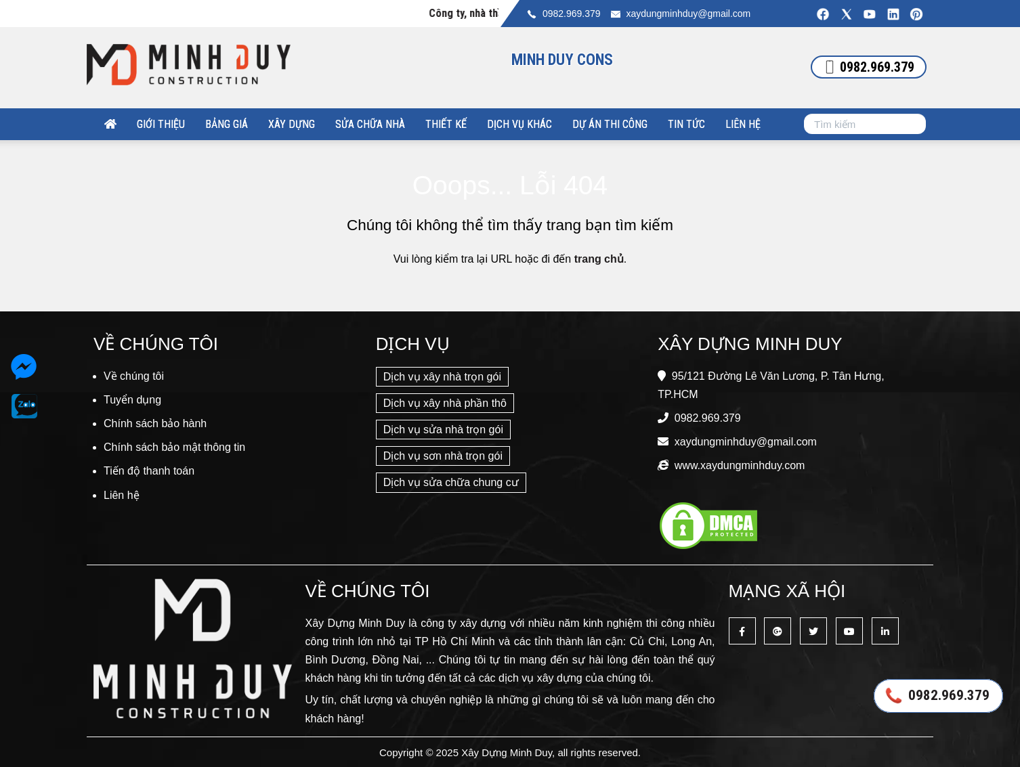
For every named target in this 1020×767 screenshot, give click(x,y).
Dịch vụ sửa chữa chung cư (451, 482)
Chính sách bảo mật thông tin (174, 447)
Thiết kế (446, 124)
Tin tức (686, 124)
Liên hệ (743, 124)
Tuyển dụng (132, 400)
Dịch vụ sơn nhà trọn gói (443, 456)
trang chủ (599, 259)
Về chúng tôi (134, 376)
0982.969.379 (572, 13)
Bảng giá (226, 124)
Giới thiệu (161, 124)
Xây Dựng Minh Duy (506, 752)
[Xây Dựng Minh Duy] (110, 124)
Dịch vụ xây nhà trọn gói (442, 376)
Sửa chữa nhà (370, 124)
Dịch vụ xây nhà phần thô (445, 403)
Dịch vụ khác (519, 124)
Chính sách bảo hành (155, 423)
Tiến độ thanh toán (149, 471)
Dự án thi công (609, 124)
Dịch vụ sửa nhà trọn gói (443, 429)
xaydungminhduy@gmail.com (688, 13)
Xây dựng (291, 124)
